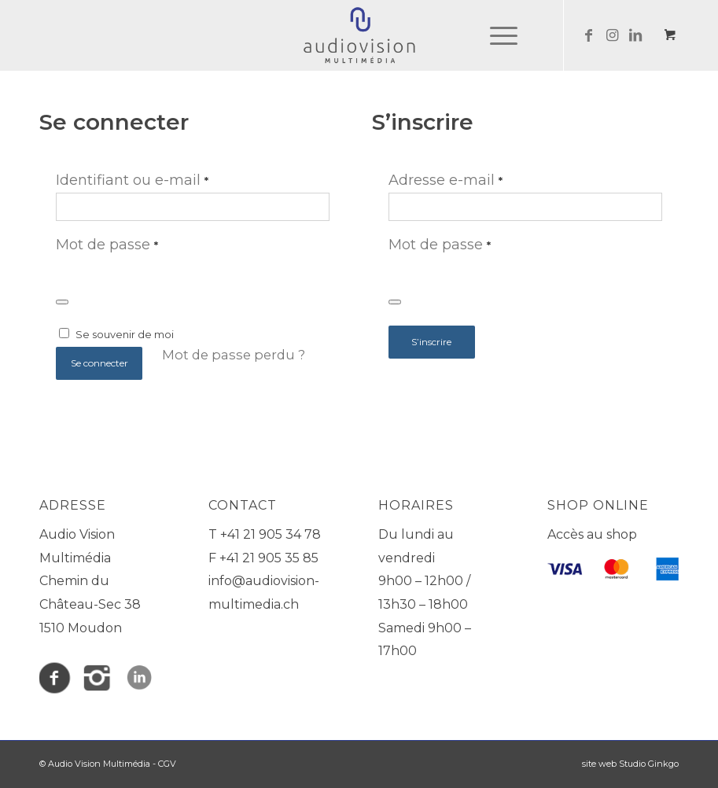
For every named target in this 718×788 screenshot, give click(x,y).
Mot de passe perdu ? (233, 355)
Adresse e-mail (445, 180)
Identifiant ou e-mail (132, 180)
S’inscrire (431, 342)
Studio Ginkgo (649, 763)
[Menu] (495, 35)
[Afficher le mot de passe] (62, 302)
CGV (167, 763)
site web (599, 763)
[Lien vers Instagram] (612, 35)
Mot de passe (107, 244)
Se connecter (99, 363)
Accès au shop (592, 534)
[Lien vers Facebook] (588, 35)
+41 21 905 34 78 (270, 534)
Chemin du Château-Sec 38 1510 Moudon (90, 604)
